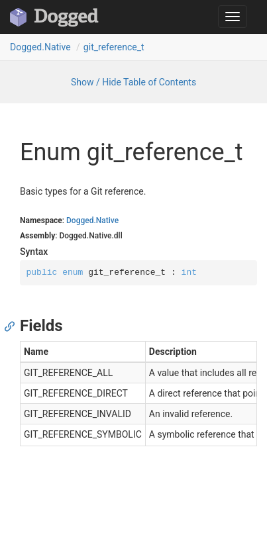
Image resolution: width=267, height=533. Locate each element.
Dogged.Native (40, 47)
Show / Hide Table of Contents (133, 82)
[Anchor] (13, 325)
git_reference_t (113, 47)
